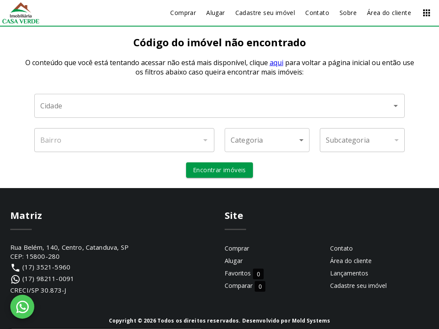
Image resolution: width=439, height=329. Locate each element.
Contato (341, 248)
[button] (267, 140)
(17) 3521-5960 (46, 267)
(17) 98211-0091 (48, 278)
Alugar (234, 261)
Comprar (237, 248)
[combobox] (219, 106)
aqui (276, 62)
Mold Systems (311, 320)
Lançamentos (349, 273)
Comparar (245, 286)
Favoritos (244, 273)
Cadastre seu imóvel (358, 285)
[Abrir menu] (426, 13)
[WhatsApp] (22, 307)
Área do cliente (351, 261)
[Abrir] (396, 106)
